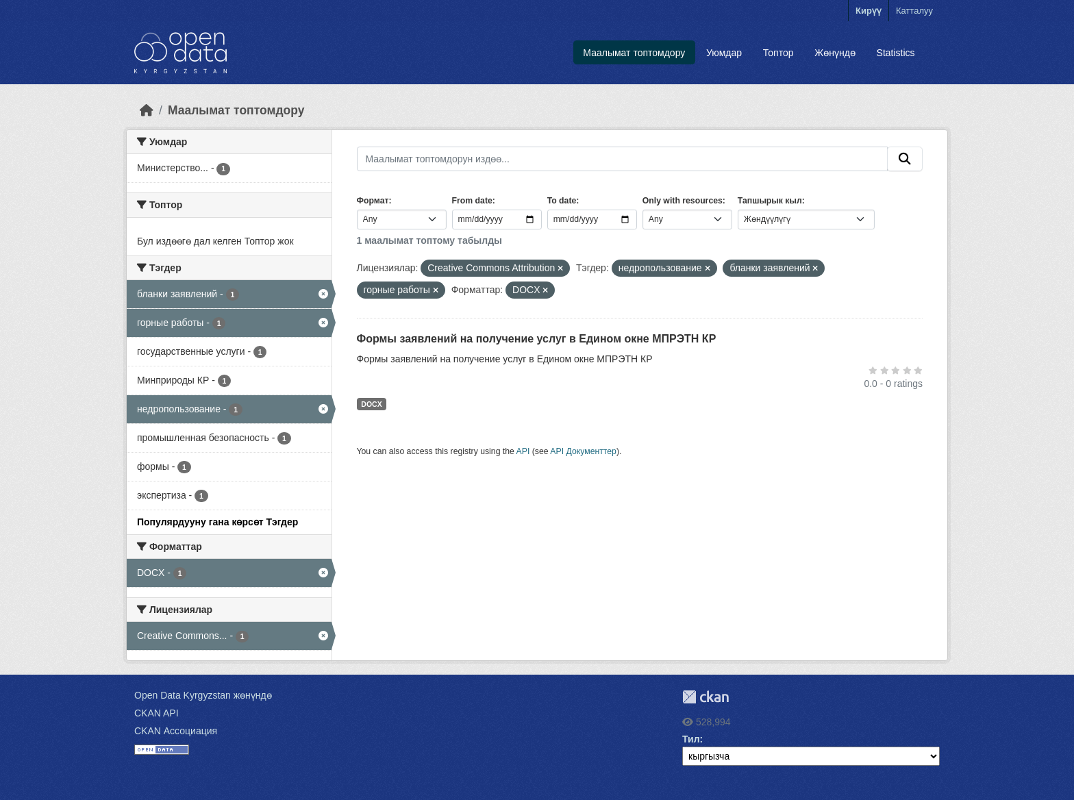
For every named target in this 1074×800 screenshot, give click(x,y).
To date (562, 200)
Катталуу (914, 10)
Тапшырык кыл (770, 200)
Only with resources (682, 200)
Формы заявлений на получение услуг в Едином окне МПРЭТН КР (536, 339)
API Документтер (583, 451)
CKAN (705, 697)
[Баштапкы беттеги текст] (146, 110)
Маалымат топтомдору (634, 52)
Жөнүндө (835, 52)
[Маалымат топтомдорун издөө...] (622, 159)
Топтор (778, 52)
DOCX (371, 404)
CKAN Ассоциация (175, 730)
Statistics (896, 52)
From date (472, 200)
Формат (373, 200)
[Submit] (905, 159)
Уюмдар (724, 52)
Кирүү (869, 10)
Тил (691, 739)
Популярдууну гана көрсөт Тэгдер (217, 521)
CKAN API (156, 713)
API (523, 451)
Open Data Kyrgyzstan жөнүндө (203, 695)
